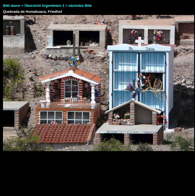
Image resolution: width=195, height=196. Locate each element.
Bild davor (11, 6)
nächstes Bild (79, 6)
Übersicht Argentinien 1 (44, 6)
